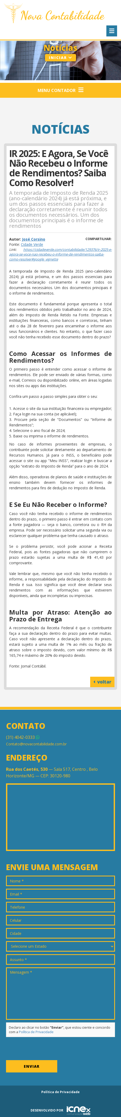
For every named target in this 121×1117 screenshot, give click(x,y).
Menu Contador (60, 90)
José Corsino (33, 239)
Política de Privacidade (36, 1032)
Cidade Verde (32, 244)
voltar (102, 682)
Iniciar (60, 57)
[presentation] (45, 1050)
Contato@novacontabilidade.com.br (36, 743)
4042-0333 (22, 737)
